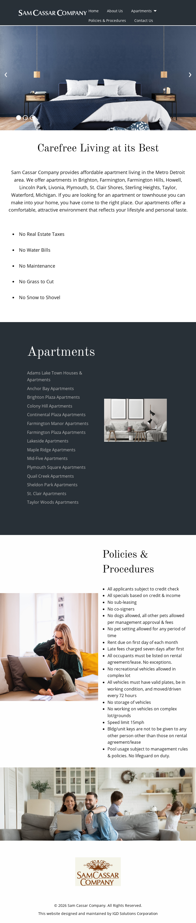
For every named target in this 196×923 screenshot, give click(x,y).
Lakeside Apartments (47, 441)
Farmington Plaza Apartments (56, 432)
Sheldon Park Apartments (52, 485)
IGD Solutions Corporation (135, 913)
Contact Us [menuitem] (143, 20)
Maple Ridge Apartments (51, 450)
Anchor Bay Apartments (50, 388)
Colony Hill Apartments (49, 406)
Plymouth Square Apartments (56, 467)
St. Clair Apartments (46, 493)
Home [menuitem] (93, 10)
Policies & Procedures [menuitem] (107, 20)
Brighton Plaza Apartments (53, 397)
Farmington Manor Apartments (57, 423)
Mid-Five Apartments (47, 458)
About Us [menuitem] (115, 10)
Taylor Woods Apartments (53, 502)
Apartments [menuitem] (141, 10)
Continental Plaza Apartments (56, 414)
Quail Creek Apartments (50, 476)
